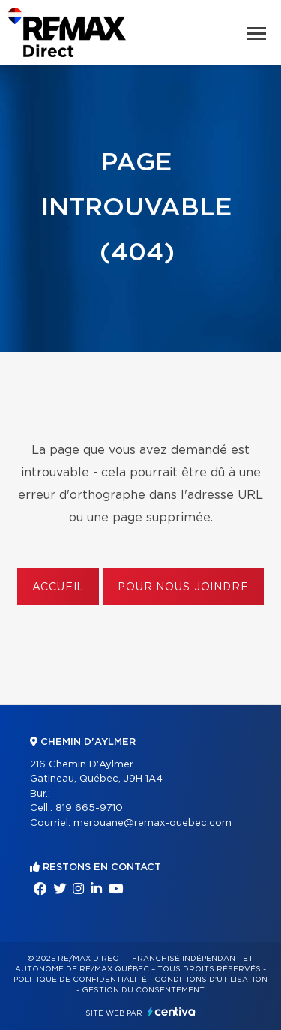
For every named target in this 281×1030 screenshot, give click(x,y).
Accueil (58, 587)
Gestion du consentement (143, 990)
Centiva (172, 1011)
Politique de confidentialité (80, 979)
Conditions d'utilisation (211, 979)
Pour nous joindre (183, 587)
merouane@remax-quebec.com (152, 823)
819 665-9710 (89, 808)
